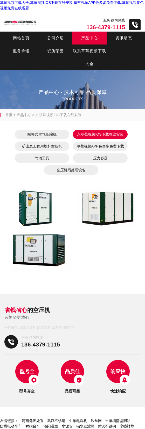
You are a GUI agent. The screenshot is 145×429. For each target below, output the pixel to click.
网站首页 (21, 38)
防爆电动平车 (11, 426)
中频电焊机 (78, 421)
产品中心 (89, 38)
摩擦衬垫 (127, 426)
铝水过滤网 (85, 426)
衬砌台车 (32, 426)
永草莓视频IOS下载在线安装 (58, 115)
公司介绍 (55, 38)
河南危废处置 (33, 421)
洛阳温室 (51, 426)
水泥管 (67, 426)
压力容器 (100, 158)
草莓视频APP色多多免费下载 (100, 146)
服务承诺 (21, 51)
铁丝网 (96, 421)
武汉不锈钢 (56, 421)
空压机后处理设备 (71, 170)
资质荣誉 (55, 51)
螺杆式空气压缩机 (42, 134)
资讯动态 (123, 38)
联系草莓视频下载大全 (89, 57)
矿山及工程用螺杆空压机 (42, 146)
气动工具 (42, 158)
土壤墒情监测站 (117, 421)
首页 (8, 115)
